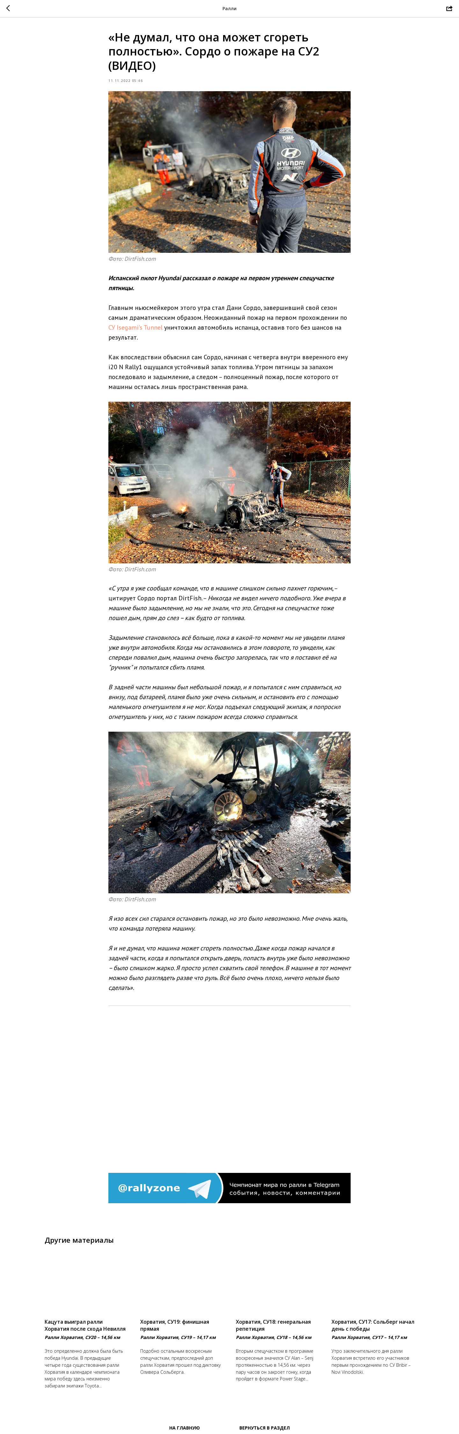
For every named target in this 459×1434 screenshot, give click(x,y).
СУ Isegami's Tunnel (135, 327)
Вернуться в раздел (264, 1428)
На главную (184, 1428)
